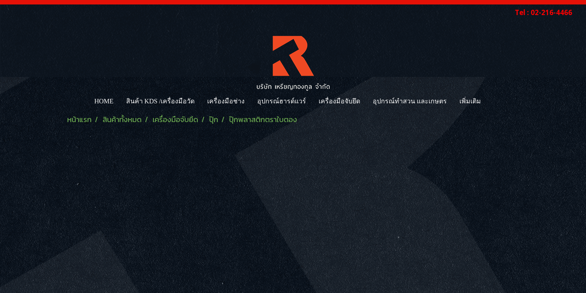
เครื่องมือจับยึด (339, 101)
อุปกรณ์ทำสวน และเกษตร (410, 101)
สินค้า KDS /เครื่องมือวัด (160, 101)
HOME (104, 101)
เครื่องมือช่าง (226, 101)
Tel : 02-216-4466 (543, 12)
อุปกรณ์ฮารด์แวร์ (281, 101)
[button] (494, 101)
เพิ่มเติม (470, 101)
